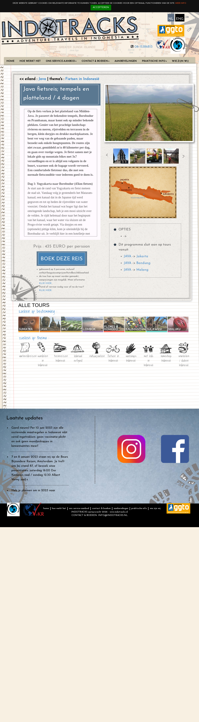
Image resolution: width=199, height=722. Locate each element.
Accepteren (101, 7)
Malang (142, 270)
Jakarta (142, 256)
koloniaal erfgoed (78, 357)
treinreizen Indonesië (60, 357)
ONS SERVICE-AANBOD (61, 61)
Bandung (143, 263)
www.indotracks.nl (119, 512)
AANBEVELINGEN (126, 61)
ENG (180, 19)
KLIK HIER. (45, 290)
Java (42, 79)
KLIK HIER (45, 283)
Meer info (180, 3)
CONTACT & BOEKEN (95, 61)
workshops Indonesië (130, 357)
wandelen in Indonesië (42, 357)
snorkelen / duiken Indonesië (183, 357)
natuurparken (95, 355)
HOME (10, 61)
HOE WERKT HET (30, 61)
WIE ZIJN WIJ (180, 61)
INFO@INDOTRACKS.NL (113, 515)
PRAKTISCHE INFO (154, 61)
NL (170, 19)
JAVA (127, 256)
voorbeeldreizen (25, 355)
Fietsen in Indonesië (82, 79)
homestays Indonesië (166, 357)
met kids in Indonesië (148, 357)
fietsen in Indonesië (113, 357)
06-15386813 (143, 47)
